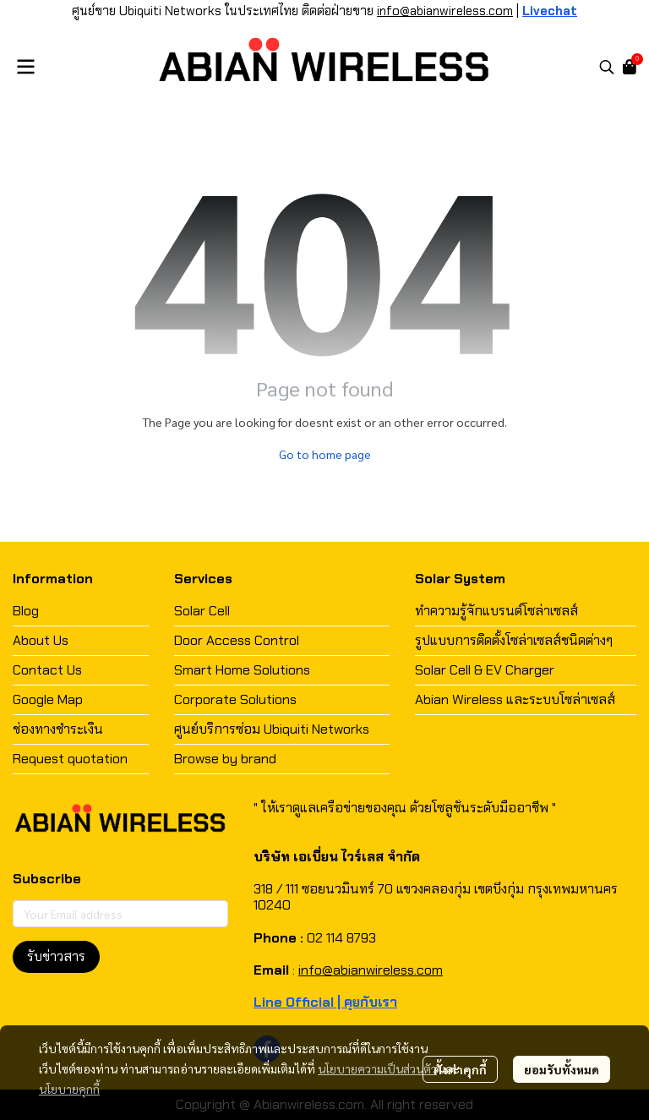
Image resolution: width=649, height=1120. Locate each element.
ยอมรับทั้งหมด (561, 1069)
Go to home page (325, 454)
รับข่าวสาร (56, 956)
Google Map (48, 699)
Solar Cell (202, 611)
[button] (607, 67)
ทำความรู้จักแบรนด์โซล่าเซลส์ (496, 611)
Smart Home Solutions (242, 670)
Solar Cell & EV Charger (484, 670)
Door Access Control (236, 640)
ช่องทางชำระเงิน (58, 729)
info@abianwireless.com (445, 11)
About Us (40, 640)
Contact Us (47, 670)
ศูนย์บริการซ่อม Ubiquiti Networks (271, 729)
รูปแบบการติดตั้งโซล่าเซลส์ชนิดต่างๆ (514, 640)
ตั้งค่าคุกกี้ (460, 1069)
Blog (26, 611)
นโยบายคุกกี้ (69, 1088)
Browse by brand (225, 759)
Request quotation (70, 759)
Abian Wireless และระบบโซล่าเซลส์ (515, 699)
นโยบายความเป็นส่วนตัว (377, 1068)
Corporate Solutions (235, 699)
